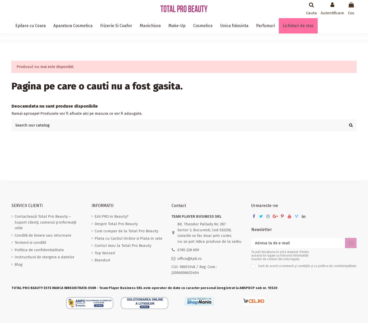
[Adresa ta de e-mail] (298, 243)
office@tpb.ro (189, 258)
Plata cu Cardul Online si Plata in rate (128, 238)
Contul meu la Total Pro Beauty (123, 245)
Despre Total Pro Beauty (116, 224)
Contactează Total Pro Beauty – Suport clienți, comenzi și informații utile (45, 222)
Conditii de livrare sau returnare (43, 235)
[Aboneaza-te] (350, 243)
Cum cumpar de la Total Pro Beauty (126, 231)
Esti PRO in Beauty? (112, 216)
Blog (18, 264)
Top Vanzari (105, 253)
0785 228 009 (188, 250)
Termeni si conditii (30, 242)
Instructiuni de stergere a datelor (44, 257)
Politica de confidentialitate (39, 250)
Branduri (102, 260)
